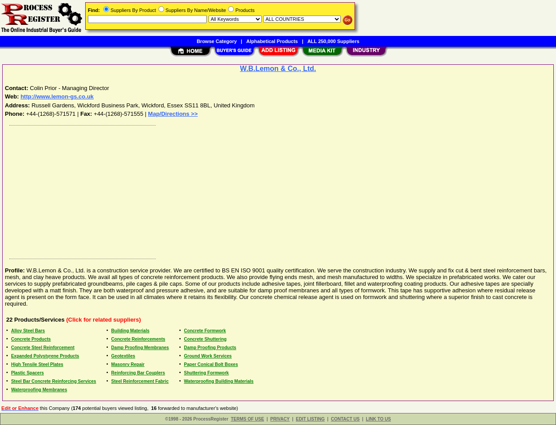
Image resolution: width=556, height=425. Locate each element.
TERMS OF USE (247, 419)
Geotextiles (123, 356)
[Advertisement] (272, 190)
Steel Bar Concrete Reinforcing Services (53, 381)
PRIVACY (280, 419)
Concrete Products (31, 339)
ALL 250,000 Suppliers (333, 41)
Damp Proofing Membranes (140, 347)
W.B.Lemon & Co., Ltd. (278, 68)
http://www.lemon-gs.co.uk (57, 96)
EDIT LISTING (310, 419)
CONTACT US (345, 419)
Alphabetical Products (272, 41)
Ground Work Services (208, 356)
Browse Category (217, 41)
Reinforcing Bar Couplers (138, 372)
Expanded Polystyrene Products (45, 356)
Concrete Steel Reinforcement (43, 347)
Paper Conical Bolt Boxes (211, 364)
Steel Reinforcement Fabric (140, 381)
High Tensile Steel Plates (37, 364)
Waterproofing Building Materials (219, 381)
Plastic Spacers (27, 372)
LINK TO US (378, 419)
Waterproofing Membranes (39, 389)
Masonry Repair (128, 364)
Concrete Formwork (205, 330)
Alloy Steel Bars (28, 330)
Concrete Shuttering (205, 339)
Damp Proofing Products (210, 347)
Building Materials (130, 330)
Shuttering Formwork (206, 372)
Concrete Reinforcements (138, 339)
